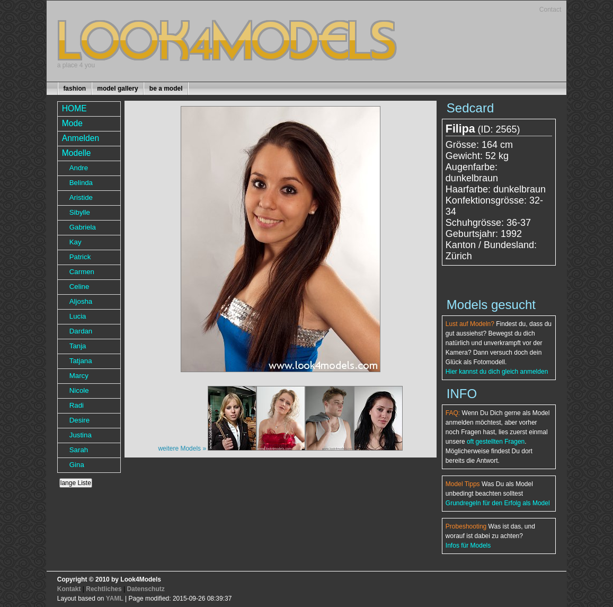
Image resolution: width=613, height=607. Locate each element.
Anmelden (80, 138)
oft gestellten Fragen (496, 441)
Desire (79, 420)
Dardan (80, 331)
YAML (114, 598)
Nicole (79, 390)
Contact (550, 9)
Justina (80, 435)
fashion (74, 88)
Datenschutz (145, 589)
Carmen (81, 272)
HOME (74, 108)
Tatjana (80, 361)
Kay (75, 242)
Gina (76, 465)
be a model (166, 88)
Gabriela (82, 227)
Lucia (77, 316)
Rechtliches (103, 589)
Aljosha (80, 301)
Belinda (81, 183)
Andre (78, 168)
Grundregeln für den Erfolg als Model (498, 503)
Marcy (78, 376)
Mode (72, 123)
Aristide (81, 197)
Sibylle (79, 212)
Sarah (78, 450)
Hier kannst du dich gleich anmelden (497, 371)
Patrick (80, 257)
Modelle (76, 152)
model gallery (117, 88)
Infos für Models (468, 545)
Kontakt (69, 589)
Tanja (77, 346)
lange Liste (75, 483)
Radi (76, 405)
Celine (79, 287)
